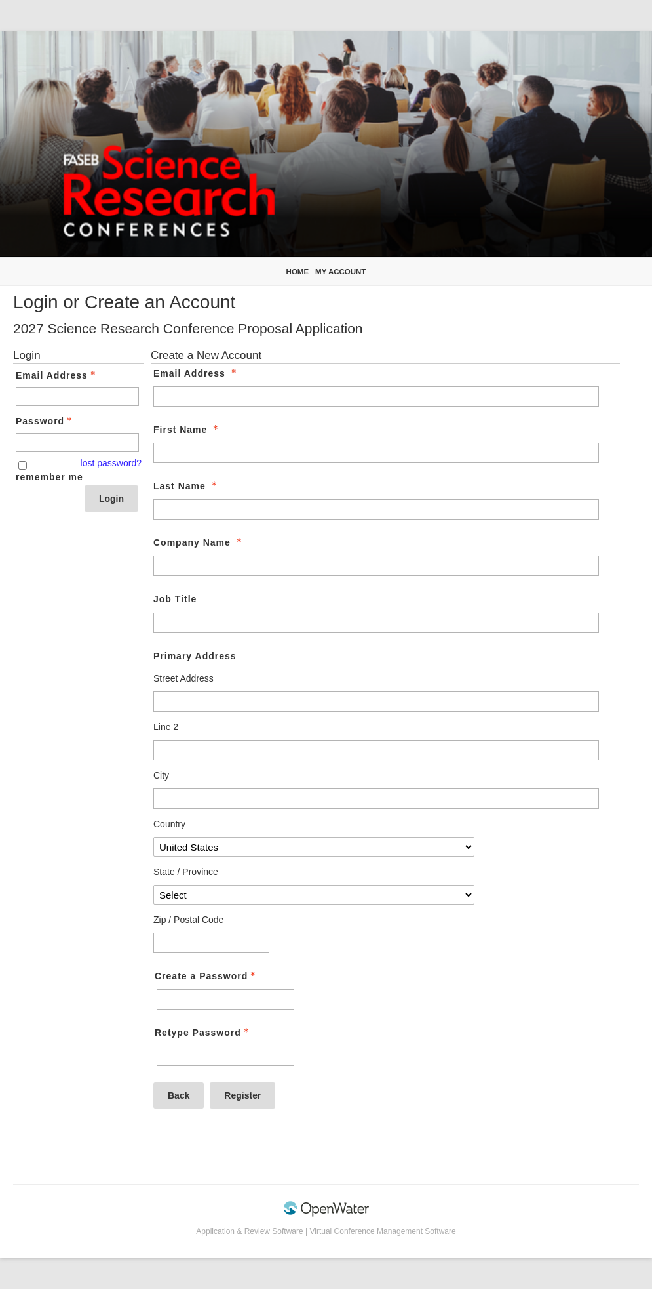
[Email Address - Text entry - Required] (77, 396)
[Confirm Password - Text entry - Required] (225, 1056)
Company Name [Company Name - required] (198, 542)
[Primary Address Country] (313, 847)
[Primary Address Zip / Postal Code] (211, 943)
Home (297, 272)
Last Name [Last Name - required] (186, 486)
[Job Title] (376, 623)
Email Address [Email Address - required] (196, 373)
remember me (49, 477)
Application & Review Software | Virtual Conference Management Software (325, 1231)
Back (178, 1095)
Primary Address (195, 656)
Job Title (175, 599)
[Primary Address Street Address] (376, 701)
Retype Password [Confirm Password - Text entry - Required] (203, 1032)
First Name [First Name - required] (187, 429)
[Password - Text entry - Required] (77, 442)
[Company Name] (376, 566)
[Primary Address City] (376, 798)
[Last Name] (376, 509)
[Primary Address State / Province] (313, 895)
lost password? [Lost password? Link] (111, 463)
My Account (340, 272)
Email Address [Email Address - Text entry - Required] (57, 375)
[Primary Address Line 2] (376, 750)
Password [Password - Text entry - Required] (45, 421)
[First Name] (376, 453)
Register (242, 1095)
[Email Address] (376, 396)
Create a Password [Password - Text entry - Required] (206, 976)
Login (111, 498)
